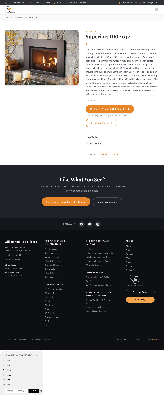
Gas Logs (49, 277)
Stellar (48, 321)
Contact (129, 254)
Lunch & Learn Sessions (96, 311)
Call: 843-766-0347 (15, 2)
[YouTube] (90, 224)
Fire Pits (89, 281)
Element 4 (49, 293)
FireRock (49, 305)
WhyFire (155, 339)
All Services (91, 249)
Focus (47, 309)
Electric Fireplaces (53, 261)
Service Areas (132, 270)
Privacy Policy (123, 339)
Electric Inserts (51, 273)
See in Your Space (101, 123)
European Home (52, 317)
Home (7, 17)
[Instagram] (98, 224)
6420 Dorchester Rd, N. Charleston (70, 2)
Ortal (47, 301)
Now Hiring (140, 299)
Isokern (48, 325)
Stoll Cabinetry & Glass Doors (99, 285)
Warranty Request (94, 265)
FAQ (128, 258)
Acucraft (49, 297)
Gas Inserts (18, 17)
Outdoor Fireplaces (53, 265)
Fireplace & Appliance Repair (98, 257)
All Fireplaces (51, 249)
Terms (137, 339)
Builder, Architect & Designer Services (99, 301)
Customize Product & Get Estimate (109, 109)
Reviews (129, 250)
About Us (130, 246)
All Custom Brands (53, 289)
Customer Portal (127, 2)
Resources (130, 266)
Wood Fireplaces (52, 257)
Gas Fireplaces (51, 253)
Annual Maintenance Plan (97, 261)
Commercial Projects (95, 307)
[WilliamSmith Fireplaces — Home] (10, 9)
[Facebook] (82, 224)
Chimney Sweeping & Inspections (100, 253)
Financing (130, 262)
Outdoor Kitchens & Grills (97, 277)
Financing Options (149, 2)
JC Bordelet (50, 313)
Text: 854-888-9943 (39, 2)
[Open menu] (156, 10)
